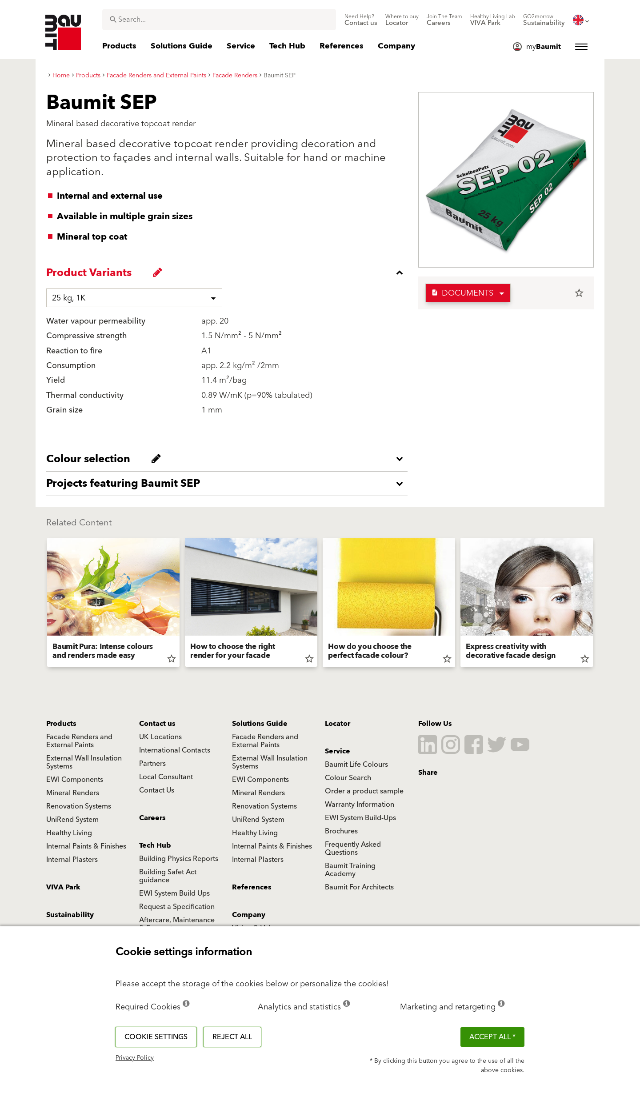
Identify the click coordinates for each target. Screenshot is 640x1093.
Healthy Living (69, 833)
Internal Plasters (72, 859)
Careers (152, 818)
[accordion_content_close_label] (229, 272)
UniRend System (72, 819)
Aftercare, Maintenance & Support (177, 924)
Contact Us (156, 790)
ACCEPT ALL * (492, 1037)
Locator (337, 723)
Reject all (232, 1037)
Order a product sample (364, 791)
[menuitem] (360, 20)
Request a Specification (177, 907)
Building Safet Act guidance (167, 876)
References (252, 887)
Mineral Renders (72, 793)
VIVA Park (63, 887)
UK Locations (160, 737)
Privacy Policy (135, 1058)
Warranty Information (359, 804)
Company (248, 915)
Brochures (341, 831)
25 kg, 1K (68, 298)
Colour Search (348, 778)
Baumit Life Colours (356, 764)
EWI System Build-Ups (360, 818)
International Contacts (174, 750)
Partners (152, 763)
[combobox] (219, 19)
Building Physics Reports (178, 859)
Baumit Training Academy (350, 870)
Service (337, 751)
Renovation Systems (78, 806)
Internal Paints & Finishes (86, 846)
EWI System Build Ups (174, 893)
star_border (579, 293)
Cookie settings (156, 1037)
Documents (462, 293)
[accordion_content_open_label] (229, 458)
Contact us (157, 723)
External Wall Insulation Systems (84, 762)
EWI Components (74, 779)
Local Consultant (166, 777)
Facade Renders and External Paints (79, 741)
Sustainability (70, 915)
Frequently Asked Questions (353, 848)
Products (61, 723)
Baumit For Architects (359, 887)
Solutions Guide (260, 723)
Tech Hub (155, 845)
